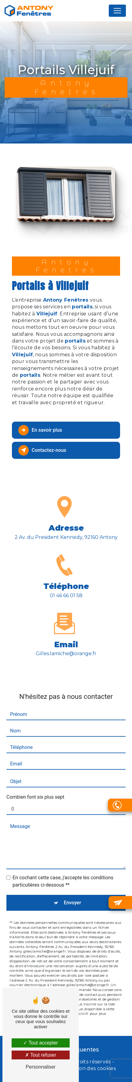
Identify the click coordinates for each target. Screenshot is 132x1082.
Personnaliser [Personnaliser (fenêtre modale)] (41, 1066)
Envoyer (72, 890)
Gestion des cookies (91, 1068)
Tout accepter (40, 1042)
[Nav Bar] (117, 11)
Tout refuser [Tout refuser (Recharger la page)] (40, 1055)
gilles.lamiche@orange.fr (66, 641)
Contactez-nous (42, 450)
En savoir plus (40, 430)
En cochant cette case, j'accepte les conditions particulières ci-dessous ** (63, 868)
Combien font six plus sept (35, 784)
